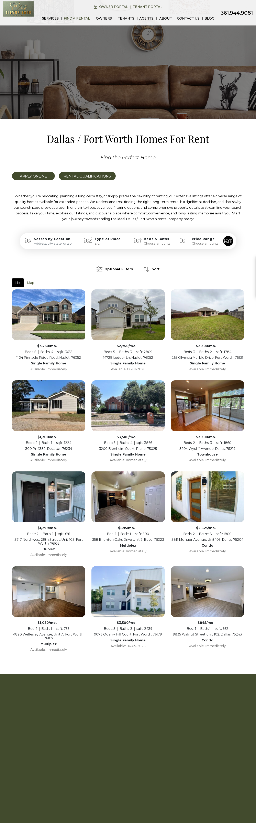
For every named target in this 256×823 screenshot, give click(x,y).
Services (50, 18)
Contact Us (188, 18)
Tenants (126, 18)
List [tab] (18, 283)
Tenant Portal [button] (147, 7)
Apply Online (33, 176)
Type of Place (107, 239)
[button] (249, 262)
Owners (104, 18)
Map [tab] (30, 283)
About (165, 18)
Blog (209, 18)
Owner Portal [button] (113, 7)
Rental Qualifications (87, 176)
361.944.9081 (237, 13)
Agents (146, 18)
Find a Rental (77, 18)
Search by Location (52, 239)
